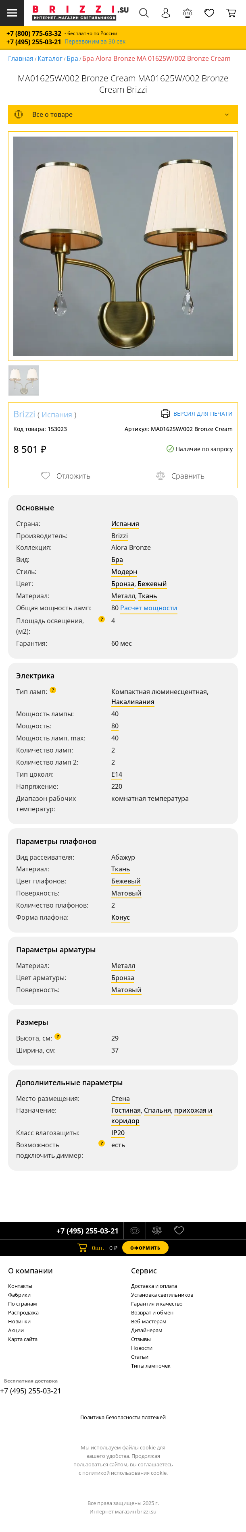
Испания (57, 414)
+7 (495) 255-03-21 (33, 42)
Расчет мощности (148, 607)
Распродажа (23, 1312)
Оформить (145, 1248)
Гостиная (126, 1110)
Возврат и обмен (152, 1312)
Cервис (144, 1270)
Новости (141, 1348)
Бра (72, 58)
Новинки (19, 1321)
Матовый (126, 893)
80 (115, 725)
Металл (123, 595)
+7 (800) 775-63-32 (33, 33)
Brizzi (24, 414)
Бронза (122, 583)
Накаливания (132, 701)
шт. (90, 1247)
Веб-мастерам (149, 1321)
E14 (116, 774)
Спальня (157, 1110)
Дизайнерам (147, 1330)
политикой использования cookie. (125, 1472)
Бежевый (152, 583)
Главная (20, 58)
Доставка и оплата (154, 1285)
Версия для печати (197, 414)
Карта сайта (23, 1339)
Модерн (124, 571)
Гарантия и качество (157, 1303)
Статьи (139, 1356)
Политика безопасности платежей (123, 1417)
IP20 (118, 1132)
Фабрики (19, 1294)
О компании (30, 1270)
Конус (120, 917)
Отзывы (141, 1339)
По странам (22, 1303)
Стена (120, 1098)
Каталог (50, 58)
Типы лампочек (151, 1365)
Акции (16, 1330)
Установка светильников (162, 1294)
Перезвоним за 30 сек (95, 41)
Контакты (20, 1285)
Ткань (147, 595)
